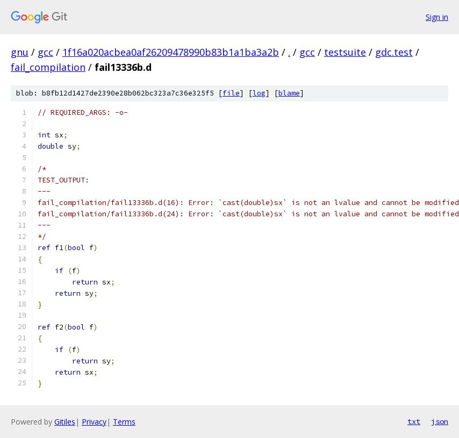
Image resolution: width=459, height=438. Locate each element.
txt (413, 421)
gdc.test (394, 52)
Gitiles (64, 422)
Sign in (437, 17)
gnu (19, 52)
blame (289, 93)
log (259, 93)
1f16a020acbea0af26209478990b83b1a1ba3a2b (170, 52)
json (439, 421)
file (231, 93)
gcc (45, 52)
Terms (124, 422)
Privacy (94, 422)
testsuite (345, 52)
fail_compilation (48, 67)
